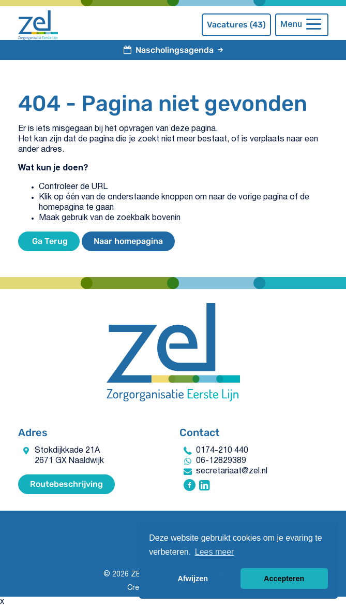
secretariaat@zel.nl (231, 471)
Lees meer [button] (214, 551)
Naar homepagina (128, 241)
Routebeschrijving (66, 484)
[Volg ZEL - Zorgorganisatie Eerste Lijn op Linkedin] (204, 486)
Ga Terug (49, 241)
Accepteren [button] (284, 578)
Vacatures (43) (236, 25)
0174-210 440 (222, 450)
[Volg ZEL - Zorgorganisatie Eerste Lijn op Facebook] (189, 486)
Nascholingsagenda (173, 50)
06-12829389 (221, 461)
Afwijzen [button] (193, 578)
